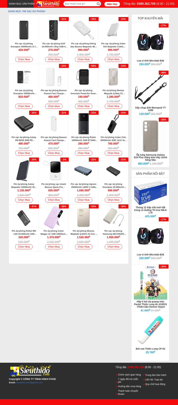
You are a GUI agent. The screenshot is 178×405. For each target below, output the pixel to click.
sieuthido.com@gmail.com (29, 382)
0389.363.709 (146, 3)
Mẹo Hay (112, 4)
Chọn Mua (24, 59)
